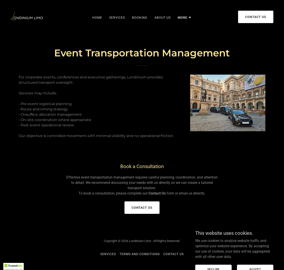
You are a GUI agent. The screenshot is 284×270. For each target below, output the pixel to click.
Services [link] (117, 17)
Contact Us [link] (173, 254)
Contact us (255, 17)
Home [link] (97, 17)
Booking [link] (139, 17)
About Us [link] (162, 17)
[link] (27, 16)
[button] (185, 17)
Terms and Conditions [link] (140, 254)
